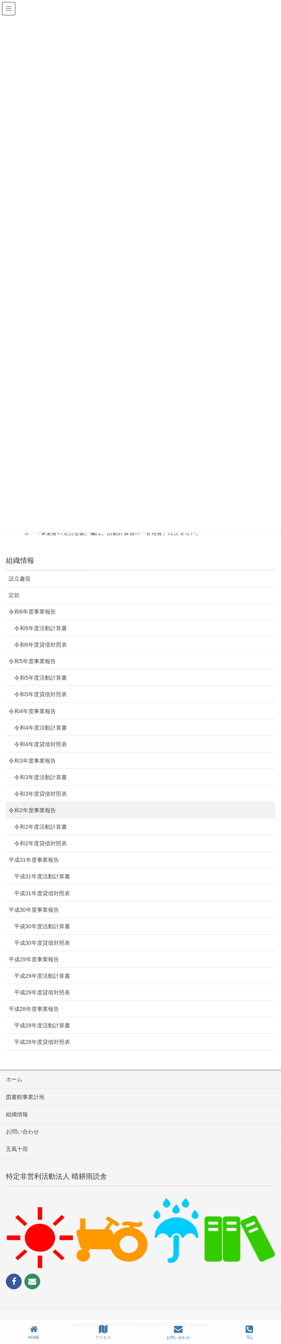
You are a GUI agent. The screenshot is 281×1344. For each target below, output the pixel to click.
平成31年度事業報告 (34, 860)
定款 (14, 595)
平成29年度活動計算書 (42, 976)
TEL (249, 1332)
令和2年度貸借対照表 (40, 843)
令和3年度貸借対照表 (40, 794)
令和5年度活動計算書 (40, 678)
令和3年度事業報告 (32, 761)
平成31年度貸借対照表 (42, 893)
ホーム (14, 1079)
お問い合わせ (22, 1131)
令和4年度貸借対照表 (40, 744)
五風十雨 (17, 1149)
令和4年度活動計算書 (40, 728)
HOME (34, 1332)
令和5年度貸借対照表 (40, 694)
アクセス (103, 1332)
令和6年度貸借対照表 (40, 645)
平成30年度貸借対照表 (42, 943)
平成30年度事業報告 (34, 910)
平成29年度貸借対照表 (42, 992)
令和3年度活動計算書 (40, 777)
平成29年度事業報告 (34, 959)
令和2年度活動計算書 (40, 827)
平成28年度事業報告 (34, 1009)
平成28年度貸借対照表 (42, 1042)
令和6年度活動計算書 (40, 628)
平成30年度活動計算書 (42, 926)
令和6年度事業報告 (32, 611)
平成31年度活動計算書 (42, 876)
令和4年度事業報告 (32, 711)
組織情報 (17, 1114)
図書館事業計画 (25, 1097)
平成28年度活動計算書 (42, 1025)
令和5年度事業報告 (32, 661)
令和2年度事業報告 (32, 810)
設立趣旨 (20, 578)
